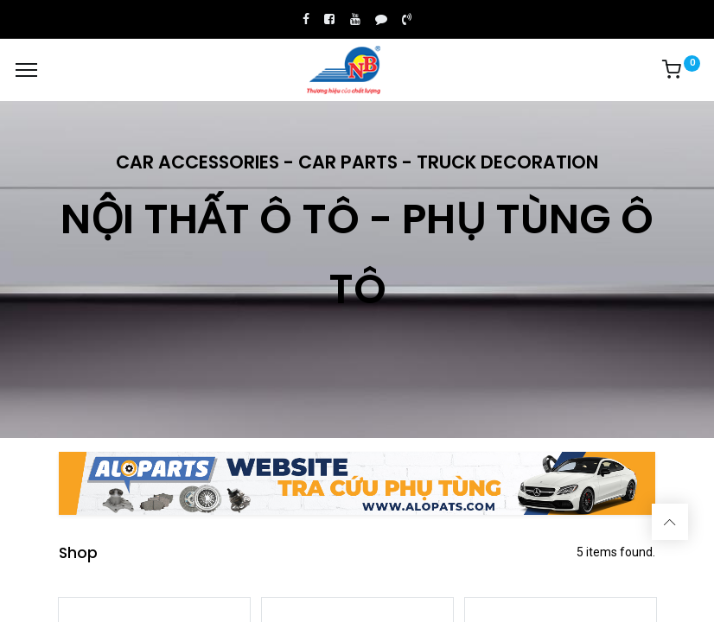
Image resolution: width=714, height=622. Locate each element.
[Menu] (26, 70)
